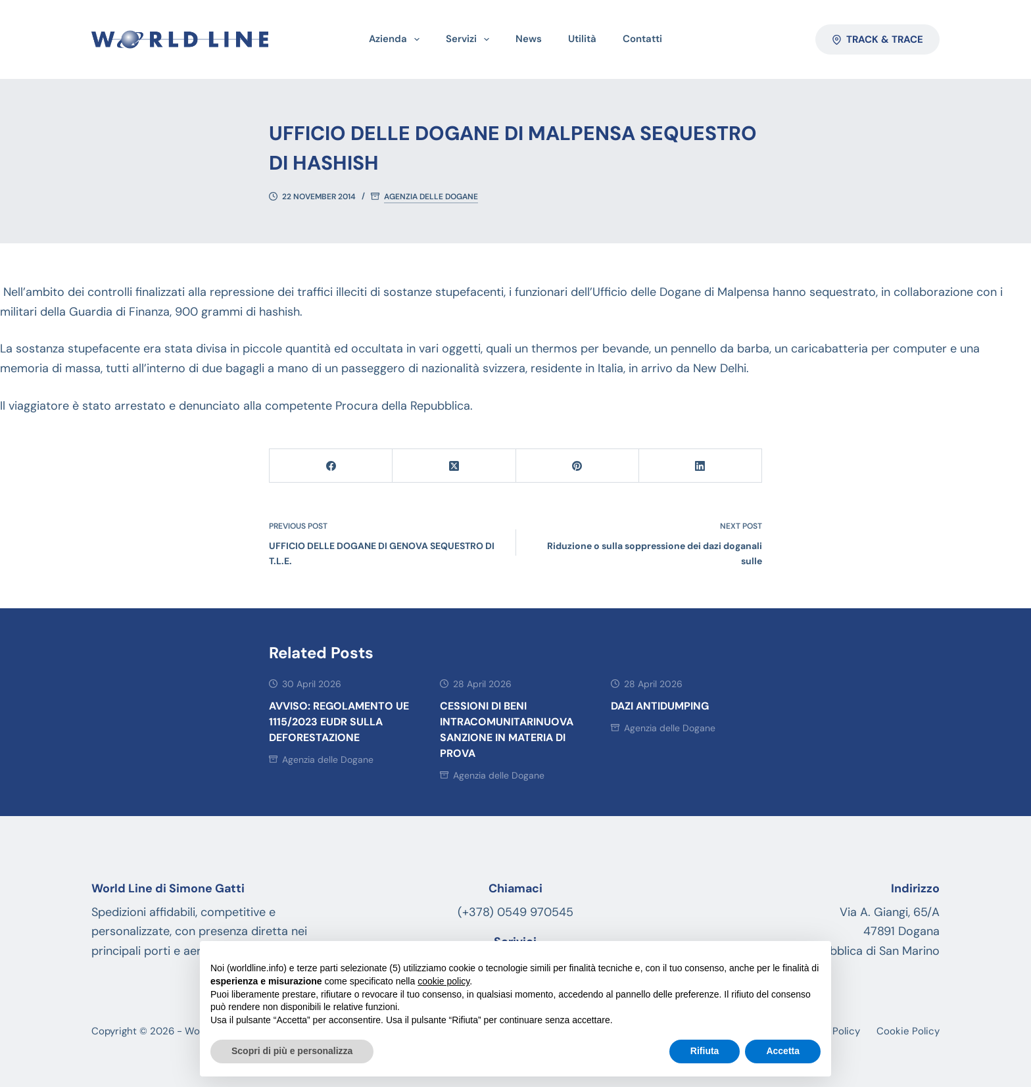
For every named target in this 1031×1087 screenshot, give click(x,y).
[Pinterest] (577, 466)
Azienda (397, 39)
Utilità (582, 38)
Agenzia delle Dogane (431, 197)
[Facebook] (331, 466)
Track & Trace (878, 39)
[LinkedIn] (700, 466)
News (529, 38)
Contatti (642, 38)
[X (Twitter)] (454, 466)
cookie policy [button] (443, 981)
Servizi (470, 39)
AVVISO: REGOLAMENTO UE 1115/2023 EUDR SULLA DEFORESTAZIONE (339, 721)
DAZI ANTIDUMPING (660, 706)
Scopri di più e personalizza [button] (291, 1051)
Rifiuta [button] (704, 1051)
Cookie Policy (908, 1031)
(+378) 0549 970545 (515, 912)
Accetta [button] (783, 1051)
